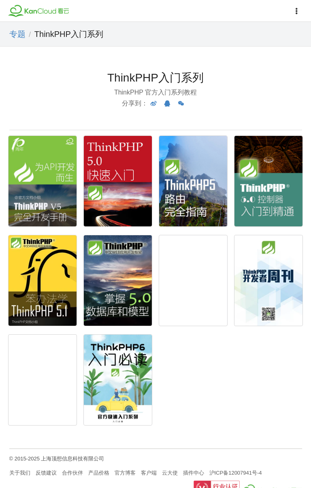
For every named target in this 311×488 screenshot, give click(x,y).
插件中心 (193, 473)
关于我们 (19, 473)
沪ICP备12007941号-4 (235, 473)
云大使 (170, 473)
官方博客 (125, 473)
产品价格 (98, 473)
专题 (17, 34)
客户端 (149, 473)
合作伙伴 (72, 473)
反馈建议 (46, 473)
